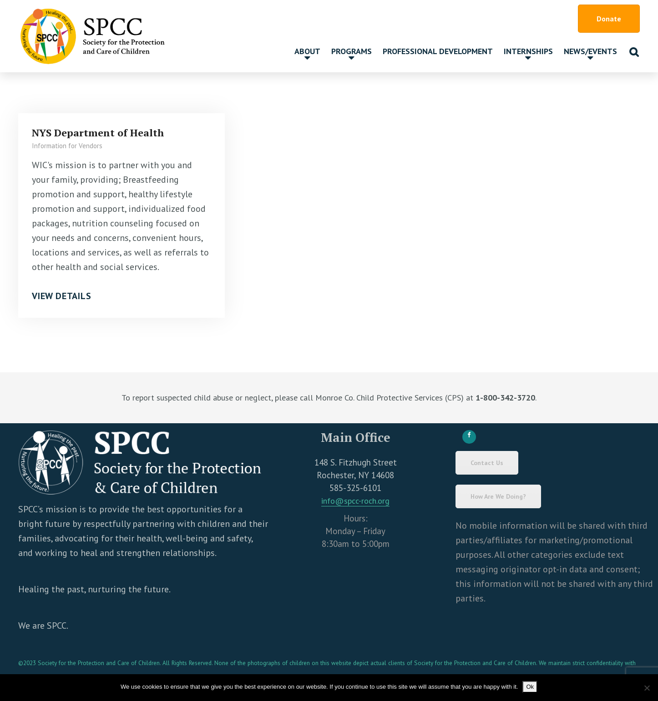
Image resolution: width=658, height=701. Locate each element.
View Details (61, 296)
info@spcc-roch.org (355, 501)
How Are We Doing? (498, 496)
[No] (646, 687)
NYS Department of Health (98, 132)
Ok (530, 686)
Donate (609, 18)
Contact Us (487, 463)
